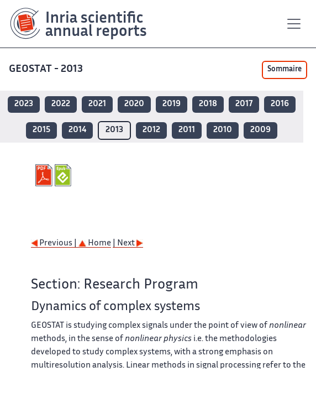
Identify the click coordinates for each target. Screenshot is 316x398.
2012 (151, 130)
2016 (280, 104)
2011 (186, 130)
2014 (77, 130)
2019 (171, 104)
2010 (222, 130)
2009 (260, 130)
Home (94, 243)
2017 (243, 104)
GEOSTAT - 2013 (47, 69)
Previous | (54, 243)
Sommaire (284, 69)
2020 (134, 104)
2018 (208, 104)
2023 (23, 104)
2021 (97, 104)
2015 (41, 130)
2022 (60, 104)
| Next (128, 243)
